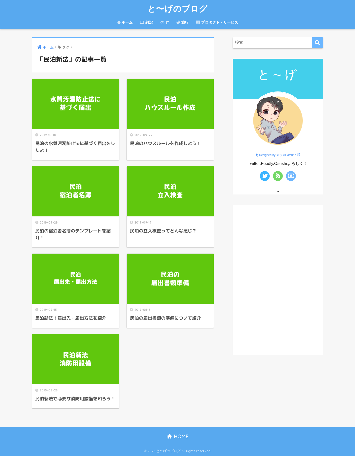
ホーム (125, 22)
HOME (178, 436)
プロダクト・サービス (217, 22)
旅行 (183, 22)
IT (164, 22)
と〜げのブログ (177, 8)
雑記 (146, 22)
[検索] (317, 42)
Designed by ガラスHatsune (278, 155)
